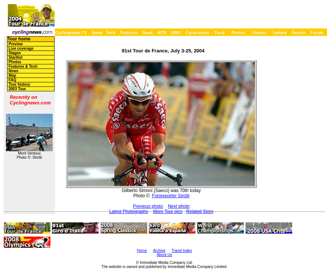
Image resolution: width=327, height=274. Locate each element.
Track (219, 32)
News (97, 32)
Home (142, 251)
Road (147, 32)
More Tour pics (167, 211)
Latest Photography (128, 211)
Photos (238, 32)
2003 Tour (17, 89)
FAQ (12, 80)
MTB (162, 32)
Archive (159, 251)
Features (129, 32)
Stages (15, 53)
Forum (317, 32)
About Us (164, 255)
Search (299, 32)
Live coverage (21, 48)
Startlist (15, 57)
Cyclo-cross (197, 32)
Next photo (178, 206)
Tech (110, 32)
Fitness (259, 32)
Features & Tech (23, 66)
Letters (280, 32)
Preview (16, 44)
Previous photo (148, 206)
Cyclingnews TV (71, 32)
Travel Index (182, 251)
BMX (176, 32)
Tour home (18, 39)
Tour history (19, 84)
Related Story (199, 211)
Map (12, 75)
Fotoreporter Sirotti (170, 195)
